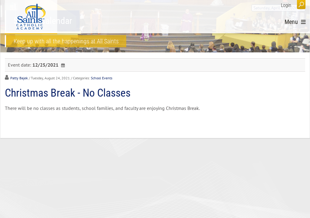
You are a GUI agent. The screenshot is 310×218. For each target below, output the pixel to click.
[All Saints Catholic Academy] (31, 17)
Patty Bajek (19, 78)
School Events (101, 78)
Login (286, 5)
